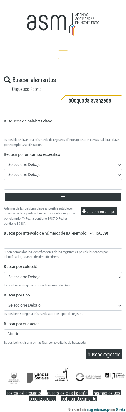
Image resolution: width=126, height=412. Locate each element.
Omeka (120, 410)
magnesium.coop (98, 410)
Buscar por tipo (17, 295)
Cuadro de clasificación (67, 392)
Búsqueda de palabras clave (28, 121)
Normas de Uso (107, 392)
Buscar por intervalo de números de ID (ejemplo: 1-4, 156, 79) (56, 233)
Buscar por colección (22, 267)
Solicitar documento (79, 398)
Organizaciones (43, 398)
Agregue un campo (98, 211)
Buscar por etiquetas (21, 324)
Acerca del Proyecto (23, 392)
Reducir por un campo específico (32, 155)
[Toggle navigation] (63, 54)
